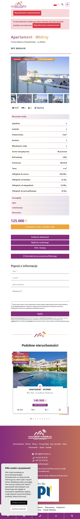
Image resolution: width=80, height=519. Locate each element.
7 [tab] (44, 418)
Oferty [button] (34, 444)
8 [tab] (46, 418)
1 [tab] (30, 418)
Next (66, 75)
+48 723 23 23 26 (40, 460)
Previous (14, 75)
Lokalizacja (17, 207)
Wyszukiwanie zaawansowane (27, 12)
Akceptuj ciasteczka (19, 503)
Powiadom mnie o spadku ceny (40, 226)
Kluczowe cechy (19, 116)
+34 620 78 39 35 (40, 458)
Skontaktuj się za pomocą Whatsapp (40, 256)
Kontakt (48, 447)
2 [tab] (33, 418)
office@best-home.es (43, 454)
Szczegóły (16, 198)
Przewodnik (33, 447)
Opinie (42, 447)
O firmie (28, 444)
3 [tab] (35, 418)
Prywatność (60, 507)
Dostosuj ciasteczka (19, 509)
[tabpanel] (40, 383)
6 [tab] (42, 418)
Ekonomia (16, 212)
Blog (64, 444)
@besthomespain (41, 464)
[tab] (40, 116)
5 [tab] (40, 418)
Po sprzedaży (44, 444)
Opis (14, 203)
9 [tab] (49, 418)
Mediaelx (52, 510)
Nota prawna (49, 507)
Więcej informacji (19, 496)
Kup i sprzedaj (55, 444)
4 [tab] (37, 418)
